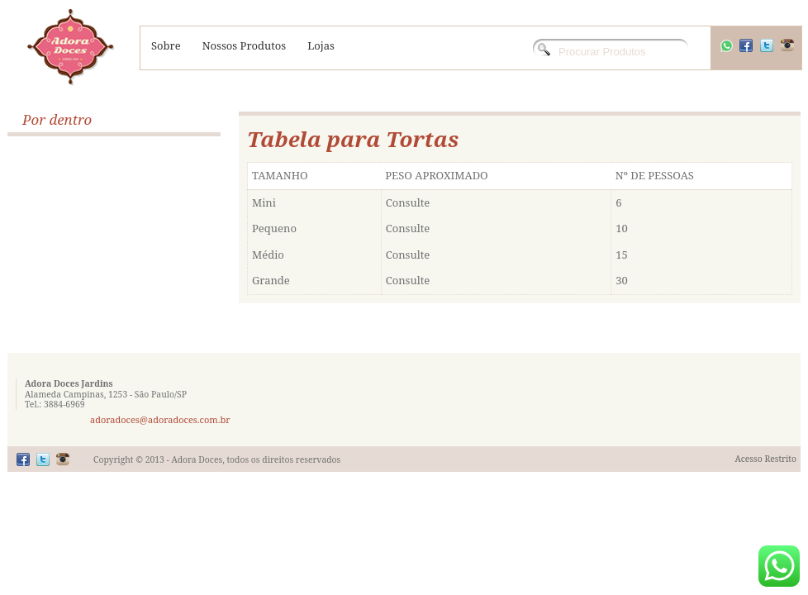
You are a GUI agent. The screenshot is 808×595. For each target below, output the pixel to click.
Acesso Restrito (765, 458)
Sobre (166, 45)
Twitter (777, 54)
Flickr (62, 459)
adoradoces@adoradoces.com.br (160, 419)
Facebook (756, 54)
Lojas (321, 45)
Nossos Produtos (244, 45)
